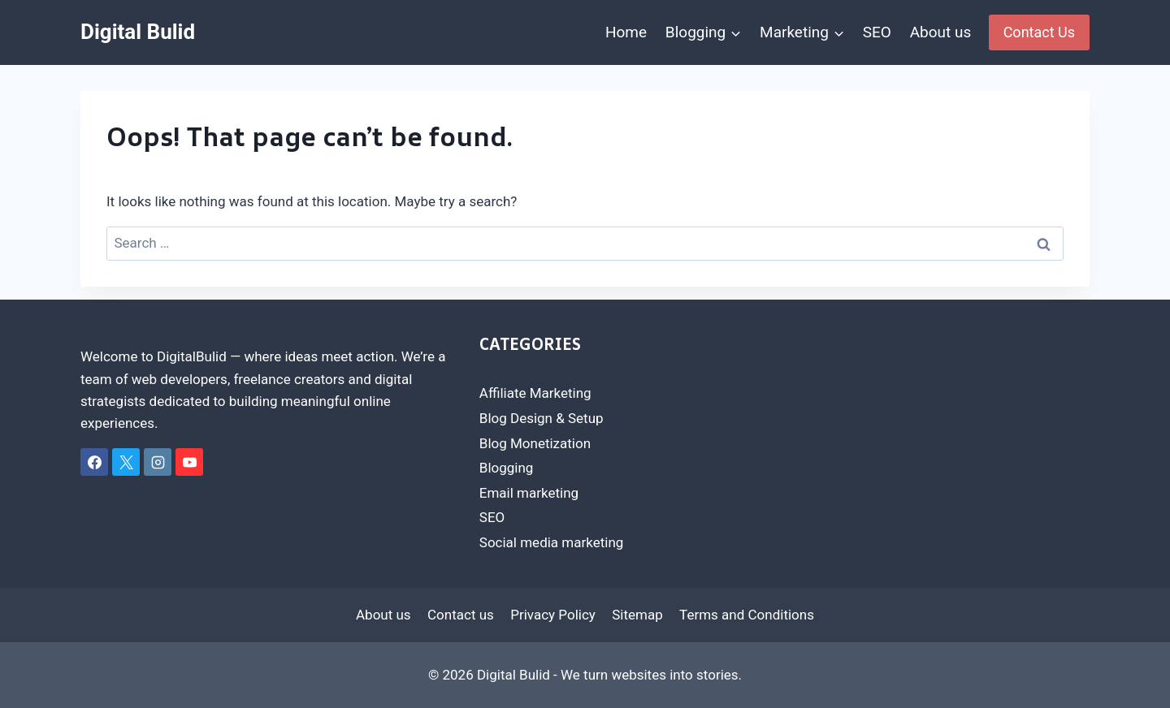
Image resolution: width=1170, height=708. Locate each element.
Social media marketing (551, 542)
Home (626, 32)
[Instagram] (157, 462)
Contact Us (1039, 32)
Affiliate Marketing (535, 393)
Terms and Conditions (746, 615)
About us (941, 32)
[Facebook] (94, 462)
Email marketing (528, 493)
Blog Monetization (535, 443)
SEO (877, 32)
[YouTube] (189, 462)
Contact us (460, 615)
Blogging (506, 468)
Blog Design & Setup (541, 418)
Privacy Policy (553, 615)
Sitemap (637, 615)
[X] (126, 462)
